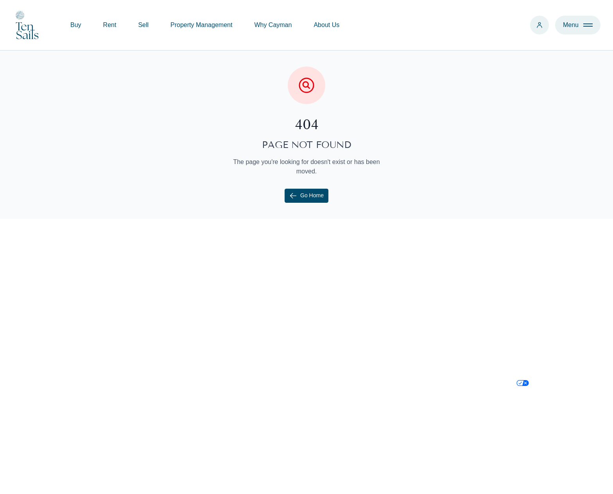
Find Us (430, 322)
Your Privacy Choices (545, 387)
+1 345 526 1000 (443, 290)
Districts (334, 369)
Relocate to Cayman (351, 322)
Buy (75, 25)
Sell (143, 25)
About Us (326, 25)
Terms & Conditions (543, 369)
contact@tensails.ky (448, 306)
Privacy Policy (536, 353)
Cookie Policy (535, 337)
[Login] (539, 25)
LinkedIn (528, 322)
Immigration (339, 337)
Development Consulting (248, 353)
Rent (110, 25)
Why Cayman (273, 25)
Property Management (201, 25)
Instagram (530, 290)
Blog (329, 353)
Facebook (530, 306)
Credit (568, 480)
